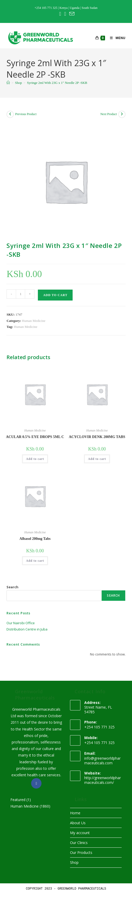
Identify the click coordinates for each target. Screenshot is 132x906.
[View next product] (122, 114)
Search (12, 587)
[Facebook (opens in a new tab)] (60, 13)
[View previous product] (10, 114)
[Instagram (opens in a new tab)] (65, 13)
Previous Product (25, 114)
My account (80, 832)
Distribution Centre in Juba (26, 629)
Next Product (108, 114)
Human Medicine (33, 321)
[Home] (8, 83)
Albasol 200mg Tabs (35, 539)
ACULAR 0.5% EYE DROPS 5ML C (35, 437)
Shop (74, 862)
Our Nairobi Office (20, 623)
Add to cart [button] (35, 459)
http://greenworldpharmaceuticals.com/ (102, 780)
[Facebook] (36, 783)
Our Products (81, 852)
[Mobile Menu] (115, 38)
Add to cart (55, 295)
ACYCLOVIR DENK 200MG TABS (97, 437)
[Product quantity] (20, 294)
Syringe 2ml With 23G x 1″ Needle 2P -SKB (57, 83)
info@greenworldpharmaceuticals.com (102, 760)
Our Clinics (79, 842)
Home (75, 812)
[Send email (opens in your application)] (71, 13)
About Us (78, 822)
